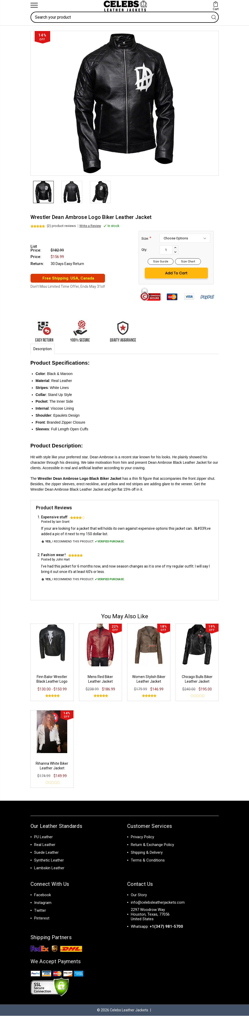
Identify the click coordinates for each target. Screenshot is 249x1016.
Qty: (144, 250)
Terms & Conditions (148, 860)
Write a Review (90, 226)
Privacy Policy (142, 837)
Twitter (40, 910)
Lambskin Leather (49, 868)
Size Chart (188, 261)
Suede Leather (46, 852)
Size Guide (160, 261)
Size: (146, 238)
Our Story (139, 895)
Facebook (42, 895)
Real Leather (44, 845)
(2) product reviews (61, 226)
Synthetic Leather (49, 860)
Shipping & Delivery (147, 852)
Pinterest (41, 918)
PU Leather (43, 837)
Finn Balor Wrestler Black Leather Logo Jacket (51, 681)
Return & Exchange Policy (152, 845)
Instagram (42, 903)
